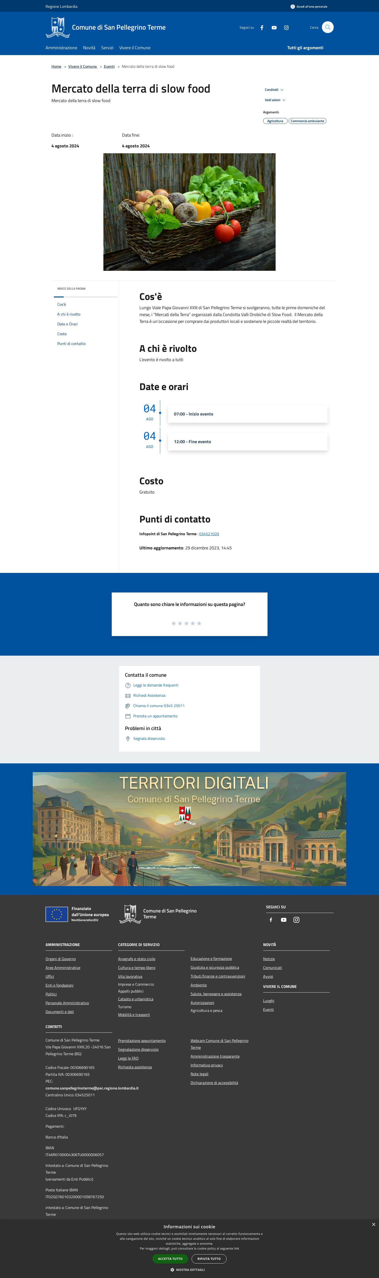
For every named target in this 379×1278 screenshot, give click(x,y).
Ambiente (199, 985)
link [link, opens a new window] (236, 1248)
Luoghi (268, 1001)
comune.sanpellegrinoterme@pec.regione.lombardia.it (92, 1088)
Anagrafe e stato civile (136, 959)
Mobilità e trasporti (134, 1015)
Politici (51, 994)
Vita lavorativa (130, 976)
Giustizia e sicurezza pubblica (215, 967)
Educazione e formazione (211, 958)
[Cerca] (328, 27)
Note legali (199, 1074)
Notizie (269, 959)
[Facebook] (260, 27)
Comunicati (272, 967)
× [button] (373, 1225)
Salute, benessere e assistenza (216, 994)
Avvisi (268, 976)
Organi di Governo (61, 959)
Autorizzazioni (202, 1003)
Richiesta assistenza (135, 1067)
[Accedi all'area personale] (309, 6)
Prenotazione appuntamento (142, 1040)
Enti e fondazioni (59, 985)
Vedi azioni (276, 100)
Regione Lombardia (61, 6)
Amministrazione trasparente (215, 1056)
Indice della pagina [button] (71, 288)
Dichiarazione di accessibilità (214, 1083)
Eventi (109, 66)
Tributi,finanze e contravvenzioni (218, 976)
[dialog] (189, 1248)
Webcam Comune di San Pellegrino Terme (219, 1044)
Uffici (50, 976)
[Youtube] (272, 27)
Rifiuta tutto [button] (209, 1259)
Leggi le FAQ (128, 1058)
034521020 (209, 534)
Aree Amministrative (63, 967)
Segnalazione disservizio (138, 1049)
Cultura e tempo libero (136, 967)
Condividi (275, 90)
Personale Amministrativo (67, 1003)
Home (56, 66)
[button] (189, 1269)
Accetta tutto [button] (170, 1259)
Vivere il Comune (83, 66)
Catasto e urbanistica (135, 999)
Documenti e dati (60, 1012)
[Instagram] (284, 27)
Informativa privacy (207, 1065)
